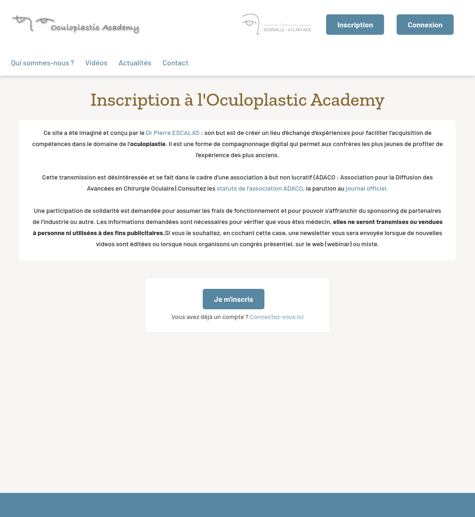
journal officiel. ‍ (367, 188)
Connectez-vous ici (276, 316)
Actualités (134, 62)
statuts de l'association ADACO (260, 188)
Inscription (355, 24)
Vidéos (96, 62)
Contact (175, 62)
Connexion (425, 24)
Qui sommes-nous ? (42, 62)
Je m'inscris (233, 298)
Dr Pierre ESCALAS (172, 132)
